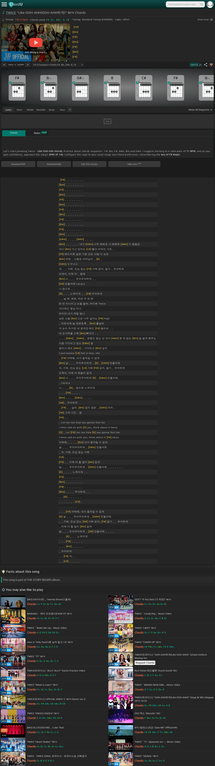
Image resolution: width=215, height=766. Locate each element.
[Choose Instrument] (70, 109)
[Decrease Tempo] (4, 65)
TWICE (11, 13)
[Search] (201, 4)
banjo (51, 109)
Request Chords (145, 662)
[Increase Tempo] (27, 65)
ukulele (30, 109)
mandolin (40, 109)
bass (62, 109)
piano (19, 109)
